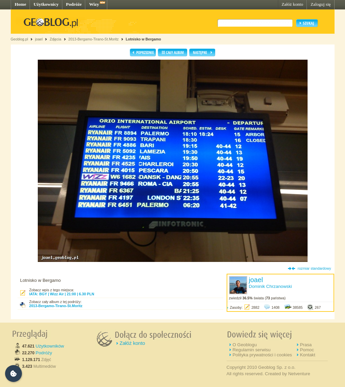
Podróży (44, 352)
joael (39, 39)
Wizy (94, 4)
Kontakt (307, 354)
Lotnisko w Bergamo (143, 39)
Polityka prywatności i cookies (262, 354)
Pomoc (307, 349)
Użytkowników (50, 346)
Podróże (74, 4)
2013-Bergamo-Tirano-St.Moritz (93, 39)
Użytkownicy (46, 4)
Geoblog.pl (19, 39)
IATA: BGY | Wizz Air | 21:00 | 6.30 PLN (61, 294)
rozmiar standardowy (314, 268)
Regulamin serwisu (251, 349)
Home (20, 4)
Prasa (306, 344)
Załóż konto (292, 4)
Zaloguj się (321, 4)
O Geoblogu (244, 344)
